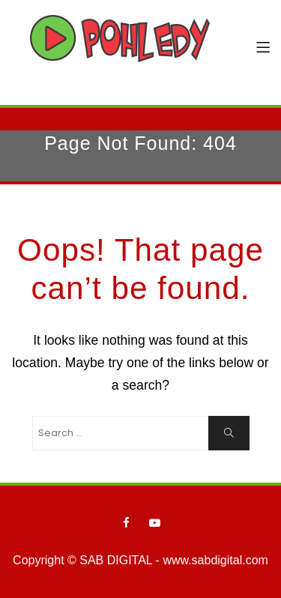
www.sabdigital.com (215, 560)
